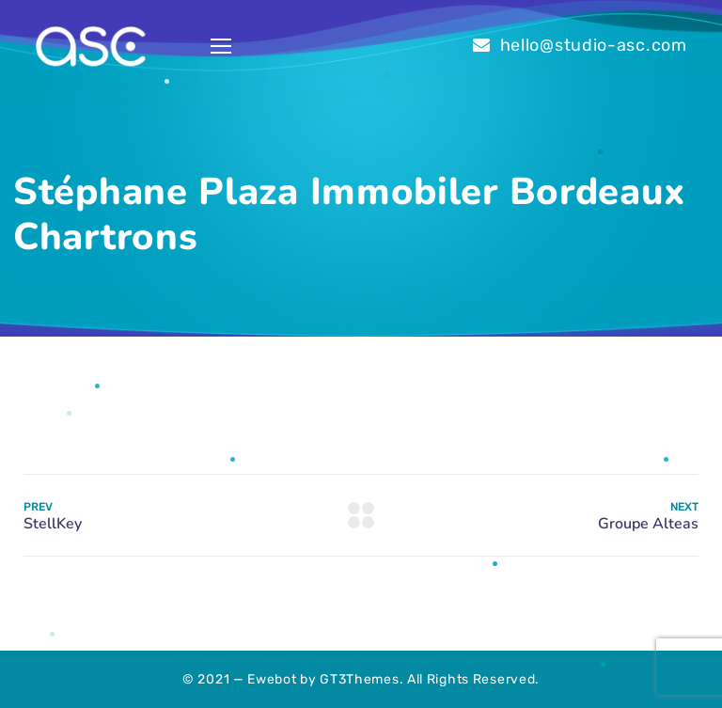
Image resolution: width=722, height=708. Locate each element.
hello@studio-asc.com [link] (593, 45)
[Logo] (90, 46)
